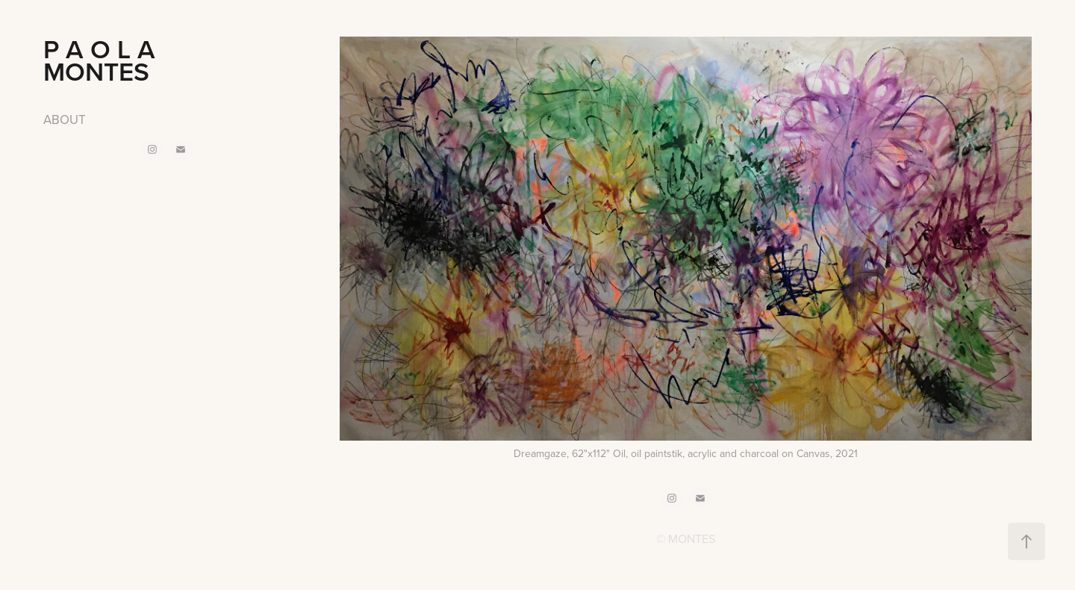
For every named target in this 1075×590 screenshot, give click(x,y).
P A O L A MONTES (122, 60)
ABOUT (64, 119)
